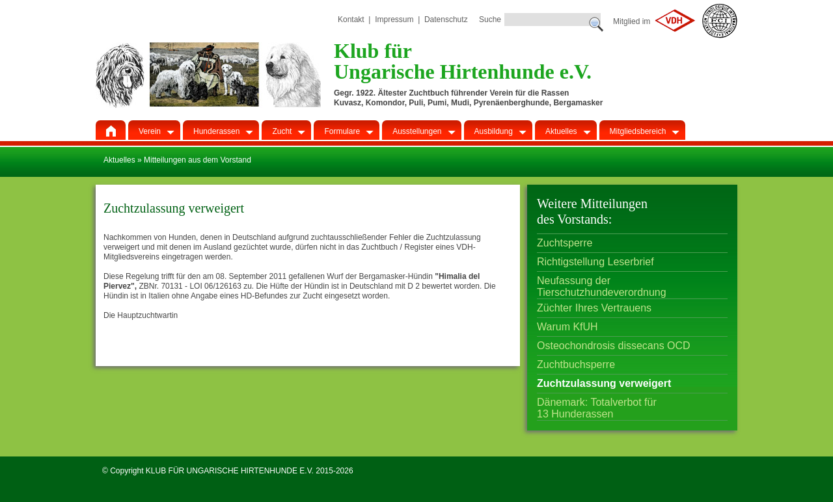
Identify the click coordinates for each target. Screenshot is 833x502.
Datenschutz (446, 19)
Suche (490, 19)
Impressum (394, 19)
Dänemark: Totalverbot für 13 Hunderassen (597, 404)
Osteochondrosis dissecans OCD (613, 345)
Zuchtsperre (564, 242)
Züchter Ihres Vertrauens (594, 307)
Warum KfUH (567, 326)
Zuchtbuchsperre (576, 364)
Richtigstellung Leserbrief (595, 261)
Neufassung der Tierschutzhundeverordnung (601, 282)
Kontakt (351, 19)
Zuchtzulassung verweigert (604, 383)
